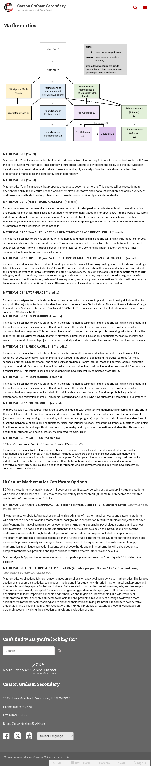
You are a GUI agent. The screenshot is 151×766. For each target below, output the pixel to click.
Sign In (141, 763)
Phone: (8, 707)
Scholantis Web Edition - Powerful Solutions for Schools (36, 757)
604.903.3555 (22, 707)
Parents (104, 763)
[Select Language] (55, 736)
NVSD (121, 763)
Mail (60, 763)
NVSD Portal (83, 763)
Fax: (6, 715)
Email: (7, 723)
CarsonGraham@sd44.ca (28, 723)
